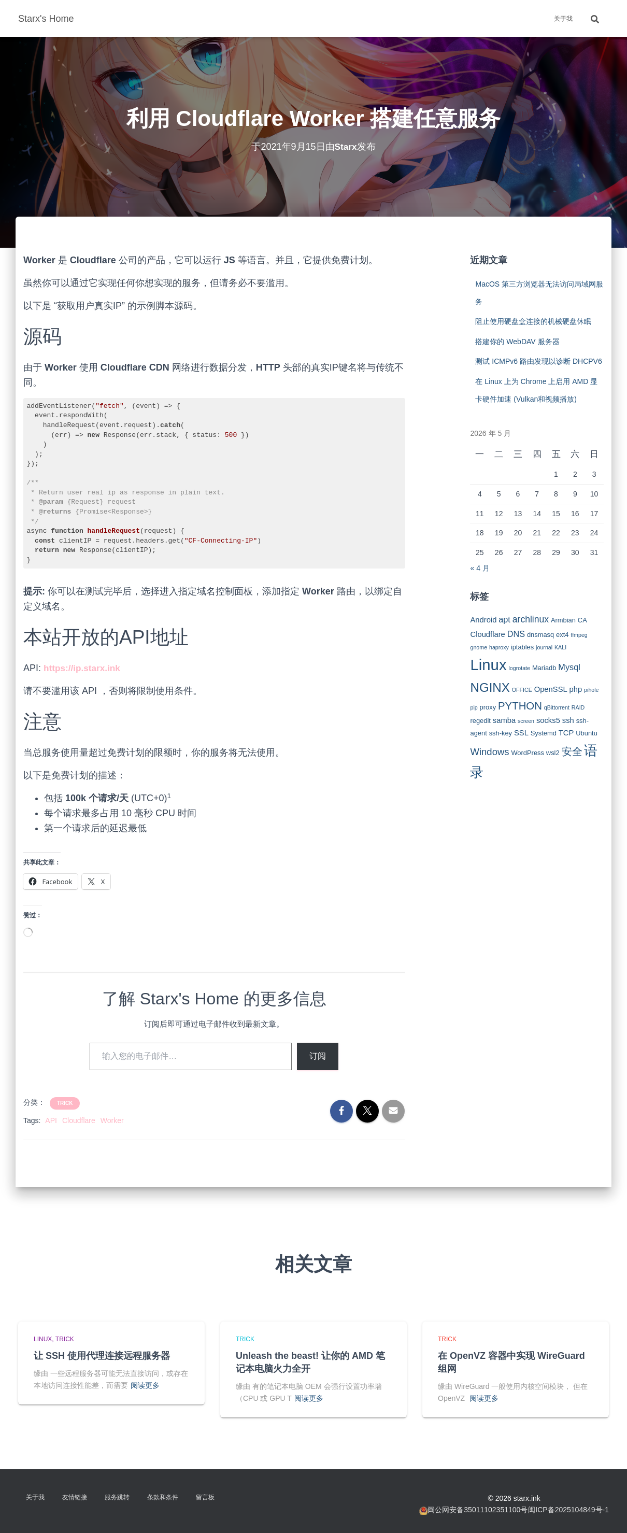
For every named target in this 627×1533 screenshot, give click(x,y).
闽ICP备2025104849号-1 (568, 1510)
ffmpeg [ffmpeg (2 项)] (579, 635)
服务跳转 (117, 1497)
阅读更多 (145, 1385)
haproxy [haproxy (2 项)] (499, 647)
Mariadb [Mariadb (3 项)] (544, 668)
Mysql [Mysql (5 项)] (569, 667)
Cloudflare (78, 1120)
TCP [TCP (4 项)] (566, 733)
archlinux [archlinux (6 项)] (530, 619)
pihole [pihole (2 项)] (591, 690)
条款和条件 (162, 1497)
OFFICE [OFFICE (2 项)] (522, 690)
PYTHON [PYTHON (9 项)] (520, 706)
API (51, 1120)
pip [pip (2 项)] (473, 707)
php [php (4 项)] (575, 689)
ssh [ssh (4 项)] (568, 720)
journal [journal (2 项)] (544, 647)
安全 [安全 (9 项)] (572, 751)
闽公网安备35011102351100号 (478, 1510)
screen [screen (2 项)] (526, 721)
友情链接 (74, 1497)
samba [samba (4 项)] (504, 720)
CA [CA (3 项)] (582, 620)
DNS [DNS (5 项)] (516, 633)
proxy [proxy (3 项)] (488, 707)
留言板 (205, 1497)
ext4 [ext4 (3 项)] (562, 634)
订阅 (317, 1056)
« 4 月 (479, 568)
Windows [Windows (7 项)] (489, 751)
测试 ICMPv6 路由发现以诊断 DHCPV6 (538, 361)
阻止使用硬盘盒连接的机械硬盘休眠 (533, 321)
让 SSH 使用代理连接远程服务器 (102, 1356)
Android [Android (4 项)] (483, 620)
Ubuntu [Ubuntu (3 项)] (586, 733)
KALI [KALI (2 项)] (560, 647)
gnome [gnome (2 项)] (478, 647)
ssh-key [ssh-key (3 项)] (500, 733)
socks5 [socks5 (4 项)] (548, 720)
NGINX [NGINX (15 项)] (489, 687)
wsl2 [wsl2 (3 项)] (553, 753)
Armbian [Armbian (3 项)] (563, 620)
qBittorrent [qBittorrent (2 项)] (556, 707)
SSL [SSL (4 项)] (521, 733)
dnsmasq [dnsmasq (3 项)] (540, 634)
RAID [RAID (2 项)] (578, 707)
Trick (65, 1103)
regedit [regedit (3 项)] (480, 721)
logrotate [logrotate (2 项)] (519, 668)
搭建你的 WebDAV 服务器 (517, 341)
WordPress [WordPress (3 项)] (527, 753)
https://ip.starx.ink (84, 668)
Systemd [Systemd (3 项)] (544, 733)
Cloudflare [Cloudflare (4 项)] (487, 634)
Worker (112, 1120)
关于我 (563, 18)
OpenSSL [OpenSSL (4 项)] (550, 689)
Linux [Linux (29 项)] (488, 664)
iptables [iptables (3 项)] (522, 647)
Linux (43, 1339)
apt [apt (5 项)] (504, 619)
